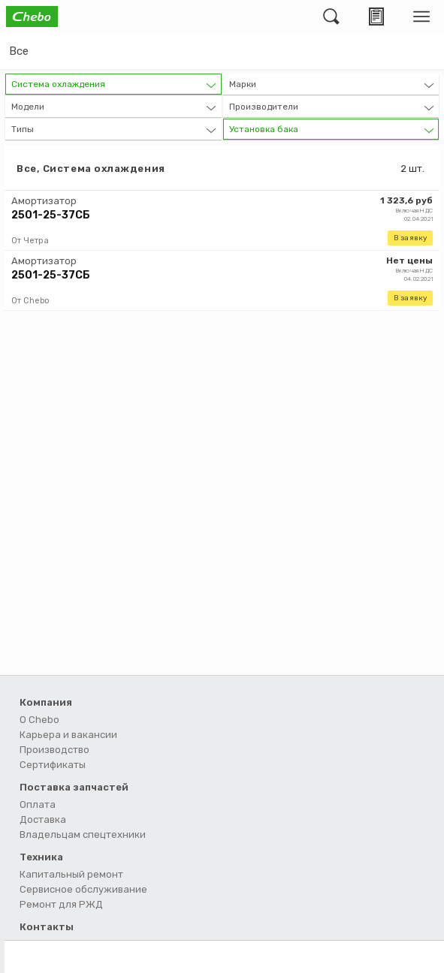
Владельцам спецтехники (83, 834)
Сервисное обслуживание (83, 889)
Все (19, 51)
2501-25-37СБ (50, 215)
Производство (54, 749)
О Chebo (39, 719)
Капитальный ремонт (71, 874)
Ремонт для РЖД (61, 904)
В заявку (410, 237)
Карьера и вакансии (68, 734)
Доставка (43, 819)
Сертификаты (53, 764)
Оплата (38, 804)
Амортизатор (44, 200)
